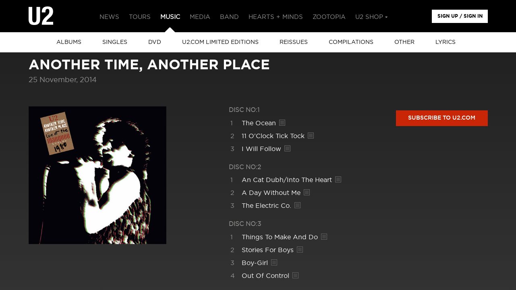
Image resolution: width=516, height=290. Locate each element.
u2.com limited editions (220, 42)
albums (68, 42)
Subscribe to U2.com (441, 118)
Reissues (294, 42)
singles (114, 42)
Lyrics (445, 42)
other (404, 42)
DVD (154, 42)
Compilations (351, 42)
